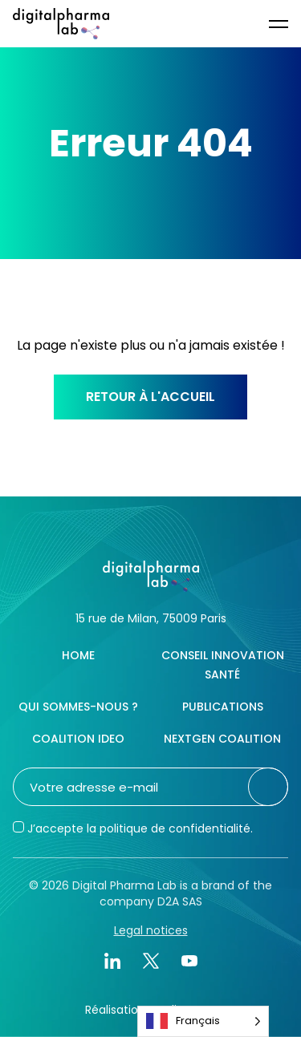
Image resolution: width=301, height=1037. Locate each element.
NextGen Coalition (222, 739)
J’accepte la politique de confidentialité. (140, 828)
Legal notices (151, 930)
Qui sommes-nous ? (78, 707)
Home (78, 655)
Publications (222, 707)
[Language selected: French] (203, 1021)
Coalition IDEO (78, 739)
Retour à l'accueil (150, 396)
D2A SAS (179, 901)
